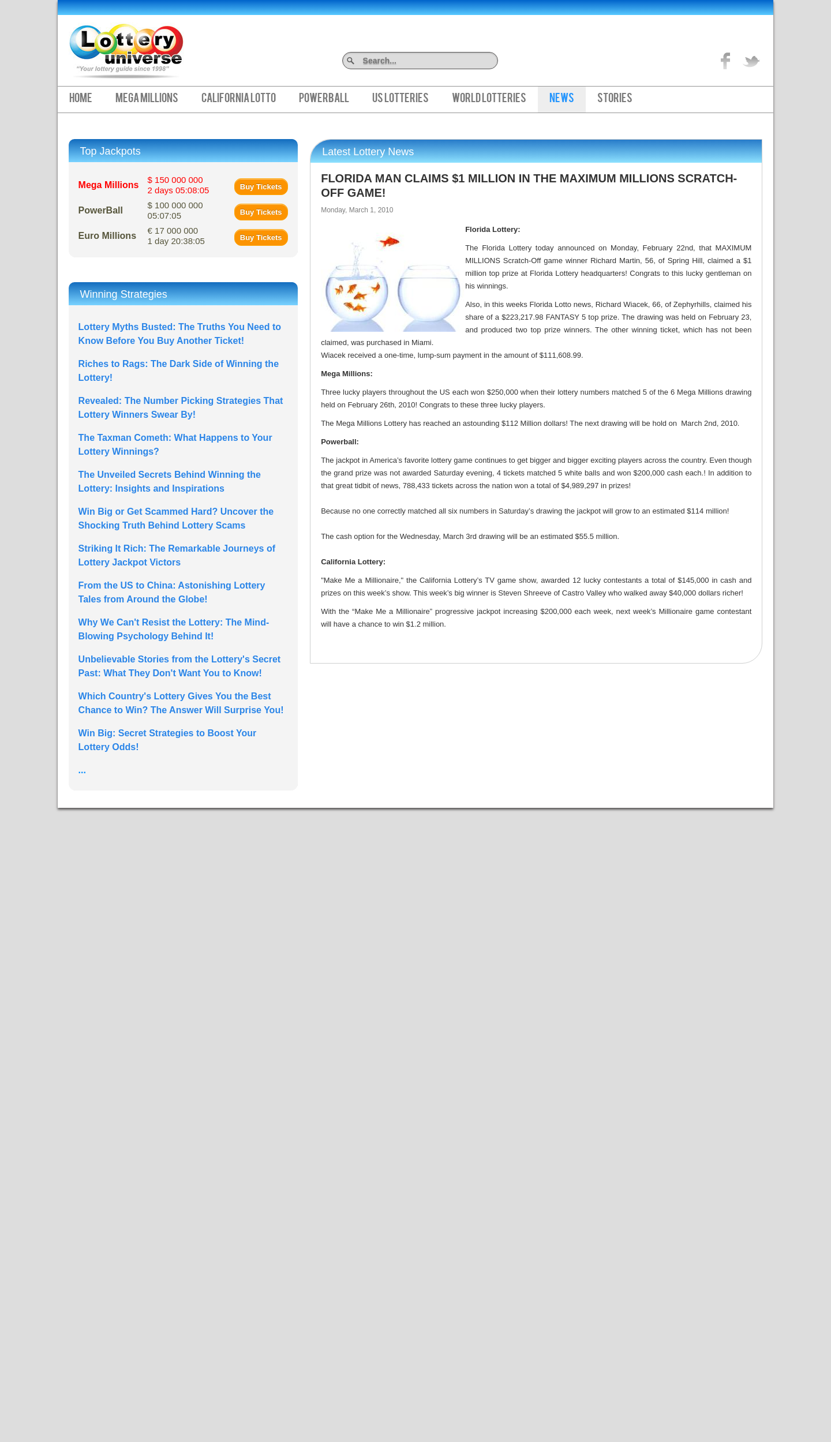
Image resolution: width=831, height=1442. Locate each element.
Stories (614, 99)
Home (80, 99)
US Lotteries (400, 99)
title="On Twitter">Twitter (751, 60)
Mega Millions (146, 99)
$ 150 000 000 (178, 185)
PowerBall (324, 99)
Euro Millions (107, 236)
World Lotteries (489, 99)
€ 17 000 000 (176, 236)
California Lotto (238, 99)
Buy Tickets (261, 186)
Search (493, 60)
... (82, 770)
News (561, 99)
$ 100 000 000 (175, 210)
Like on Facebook (726, 60)
